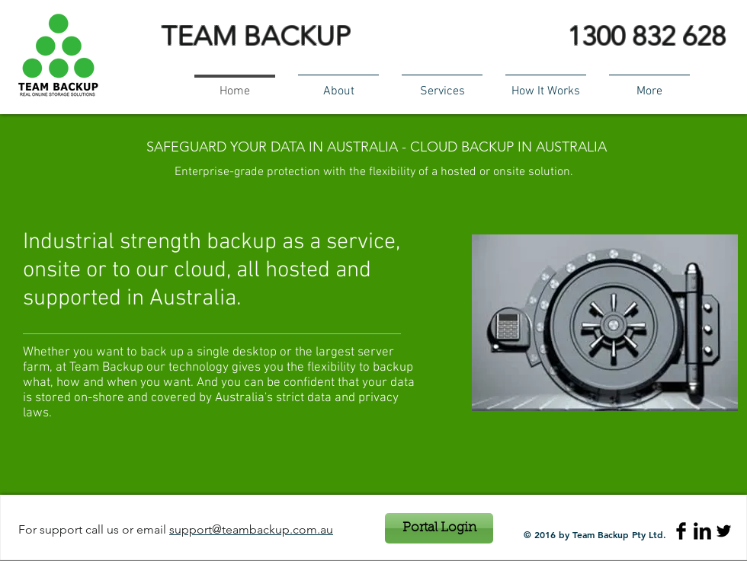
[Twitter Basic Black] (724, 531)
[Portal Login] (439, 528)
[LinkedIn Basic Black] (702, 531)
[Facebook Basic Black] (681, 531)
